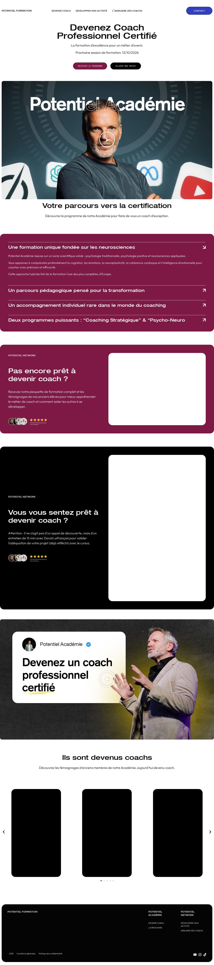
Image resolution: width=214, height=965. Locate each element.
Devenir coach (61, 10)
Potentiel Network (188, 914)
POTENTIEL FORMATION (17, 10)
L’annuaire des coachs (127, 10)
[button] (107, 141)
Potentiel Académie (155, 914)
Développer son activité (91, 10)
